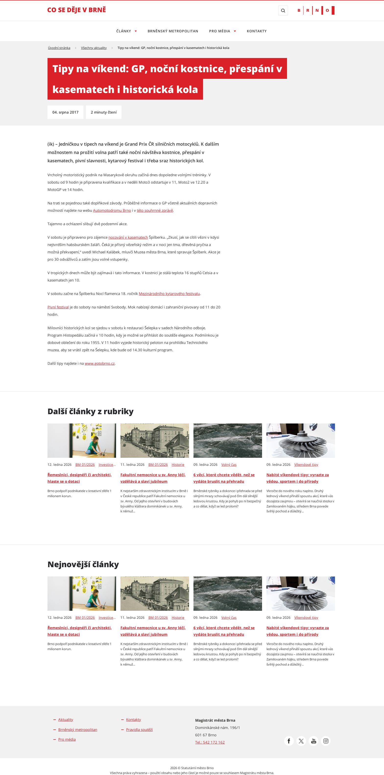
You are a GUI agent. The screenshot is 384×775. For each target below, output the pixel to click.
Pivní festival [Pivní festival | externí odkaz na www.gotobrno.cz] (58, 307)
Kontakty (258, 31)
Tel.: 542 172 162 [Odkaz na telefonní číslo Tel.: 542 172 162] (210, 742)
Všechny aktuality (94, 48)
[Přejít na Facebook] (289, 741)
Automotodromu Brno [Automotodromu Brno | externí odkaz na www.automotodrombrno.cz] (112, 210)
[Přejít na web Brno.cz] (316, 10)
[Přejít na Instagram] (326, 741)
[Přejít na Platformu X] (301, 741)
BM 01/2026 (85, 464)
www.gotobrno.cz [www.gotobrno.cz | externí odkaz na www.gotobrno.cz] (100, 363)
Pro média (67, 739)
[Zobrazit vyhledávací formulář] (283, 10)
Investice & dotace (108, 464)
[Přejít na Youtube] (313, 741)
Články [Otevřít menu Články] (123, 31)
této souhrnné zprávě (155, 210)
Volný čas (229, 464)
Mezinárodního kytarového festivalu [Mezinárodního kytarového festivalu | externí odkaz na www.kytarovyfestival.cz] (169, 293)
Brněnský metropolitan (172, 31)
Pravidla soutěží (139, 729)
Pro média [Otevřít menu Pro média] (221, 31)
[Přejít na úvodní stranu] (77, 13)
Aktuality (65, 719)
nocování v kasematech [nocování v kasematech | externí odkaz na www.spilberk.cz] (128, 237)
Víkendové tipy (306, 464)
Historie (178, 464)
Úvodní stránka (59, 48)
